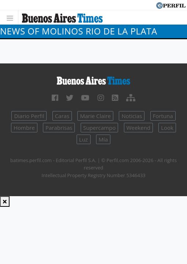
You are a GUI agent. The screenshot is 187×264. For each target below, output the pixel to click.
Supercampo (99, 127)
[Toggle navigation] (12, 17)
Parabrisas (59, 127)
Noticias (131, 116)
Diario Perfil (29, 116)
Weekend (138, 127)
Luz (83, 139)
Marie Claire (95, 116)
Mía (103, 139)
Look (167, 127)
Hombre (24, 127)
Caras (62, 116)
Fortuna (163, 116)
